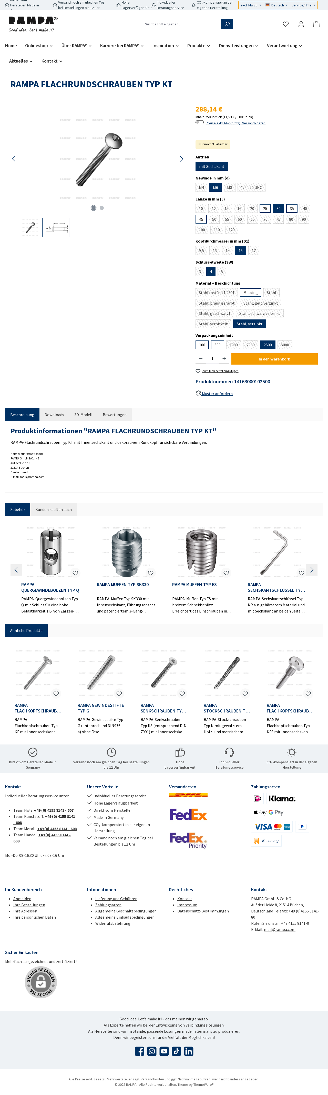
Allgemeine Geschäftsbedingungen (126, 910)
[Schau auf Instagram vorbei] (152, 1051)
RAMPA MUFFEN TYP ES (194, 584)
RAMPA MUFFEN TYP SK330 (123, 584)
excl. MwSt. (249, 5)
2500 (268, 344)
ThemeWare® (203, 1084)
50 (216, 220)
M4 (203, 188)
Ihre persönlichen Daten (34, 917)
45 (201, 219)
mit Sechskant (211, 166)
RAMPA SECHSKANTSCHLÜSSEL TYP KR (275, 587)
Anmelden (22, 898)
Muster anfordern (214, 393)
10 (202, 209)
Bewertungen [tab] (115, 414)
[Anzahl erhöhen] (224, 358)
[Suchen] (227, 24)
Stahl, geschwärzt (216, 314)
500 (217, 344)
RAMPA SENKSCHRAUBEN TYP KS (162, 708)
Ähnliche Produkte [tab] (26, 630)
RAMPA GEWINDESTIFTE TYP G (101, 708)
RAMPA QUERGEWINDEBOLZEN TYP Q (50, 587)
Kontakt (184, 898)
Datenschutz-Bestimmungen (203, 910)
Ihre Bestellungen (29, 904)
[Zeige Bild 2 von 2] (102, 208)
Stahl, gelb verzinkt (262, 303)
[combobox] (163, 24)
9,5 (203, 251)
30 (278, 208)
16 (241, 209)
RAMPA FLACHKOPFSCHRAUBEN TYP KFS (289, 708)
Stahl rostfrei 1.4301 (218, 293)
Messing (250, 292)
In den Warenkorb (274, 358)
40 (306, 209)
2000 (252, 345)
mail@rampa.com (279, 929)
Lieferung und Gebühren (116, 898)
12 (215, 209)
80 (292, 220)
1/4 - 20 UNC (253, 188)
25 (265, 208)
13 (216, 251)
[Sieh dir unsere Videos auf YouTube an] (164, 1051)
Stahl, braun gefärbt (218, 303)
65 (254, 220)
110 (218, 230)
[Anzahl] (212, 358)
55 (228, 220)
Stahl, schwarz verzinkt (261, 314)
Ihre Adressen (25, 910)
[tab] (22, 414)
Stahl (273, 293)
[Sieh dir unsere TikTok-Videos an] (176, 1051)
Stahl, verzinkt (250, 323)
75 (280, 220)
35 (292, 208)
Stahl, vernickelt (215, 324)
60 (241, 220)
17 (255, 251)
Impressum (187, 904)
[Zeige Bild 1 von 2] (93, 208)
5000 (286, 345)
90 (305, 220)
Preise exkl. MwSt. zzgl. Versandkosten (235, 123)
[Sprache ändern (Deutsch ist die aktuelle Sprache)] (276, 5)
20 (254, 209)
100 (203, 230)
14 (229, 251)
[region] (97, 170)
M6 (215, 187)
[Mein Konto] (301, 24)
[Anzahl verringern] (201, 358)
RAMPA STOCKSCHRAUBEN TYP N (227, 708)
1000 (235, 345)
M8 (231, 188)
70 (267, 220)
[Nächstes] (181, 158)
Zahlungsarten (108, 904)
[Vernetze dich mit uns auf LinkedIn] (188, 1051)
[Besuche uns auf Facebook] (139, 1051)
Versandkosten (152, 1079)
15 (228, 209)
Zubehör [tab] (17, 509)
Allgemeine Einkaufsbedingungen (125, 917)
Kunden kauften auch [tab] (53, 509)
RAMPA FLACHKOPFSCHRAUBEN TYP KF (37, 708)
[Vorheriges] (14, 158)
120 (233, 230)
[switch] (200, 122)
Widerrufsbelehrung (112, 923)
